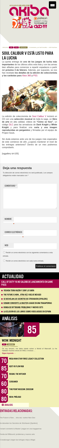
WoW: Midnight (11, 341)
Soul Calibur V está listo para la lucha (27, 55)
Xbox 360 (26, 75)
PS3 (35, 75)
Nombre (9, 220)
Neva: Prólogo (15, 397)
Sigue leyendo (9, 353)
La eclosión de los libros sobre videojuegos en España (27, 311)
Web (6, 245)
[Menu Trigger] (52, 5)
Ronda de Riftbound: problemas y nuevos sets (23, 307)
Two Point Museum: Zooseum (21, 389)
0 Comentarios (32, 47)
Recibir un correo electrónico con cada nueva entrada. (25, 261)
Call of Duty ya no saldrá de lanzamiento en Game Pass (27, 283)
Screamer (13, 381)
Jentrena (6, 346)
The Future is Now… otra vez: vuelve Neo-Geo (22, 294)
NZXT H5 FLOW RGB (16, 366)
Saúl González (43, 47)
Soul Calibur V (39, 116)
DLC (11, 124)
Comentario (10, 185)
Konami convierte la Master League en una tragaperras (28, 303)
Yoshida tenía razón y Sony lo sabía (19, 290)
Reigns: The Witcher (17, 374)
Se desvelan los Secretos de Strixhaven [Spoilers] (26, 299)
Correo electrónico (14, 233)
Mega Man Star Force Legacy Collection (26, 358)
